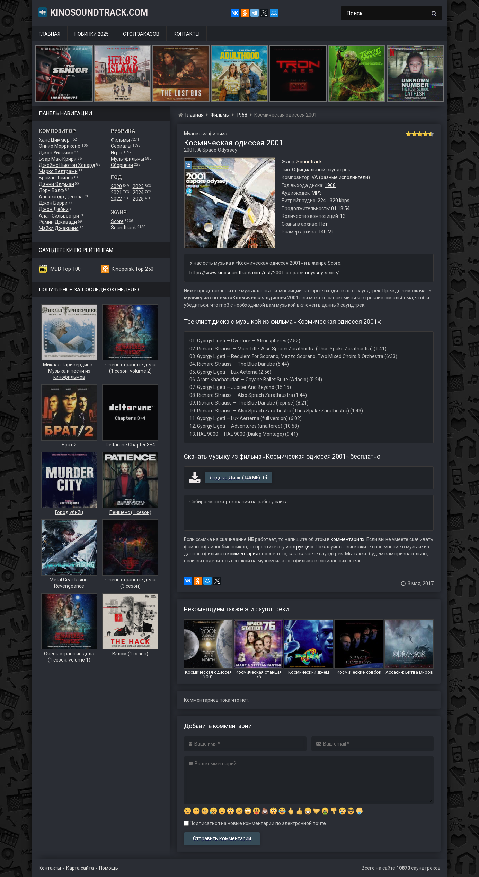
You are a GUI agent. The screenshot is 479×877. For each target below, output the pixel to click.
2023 (138, 186)
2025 (138, 199)
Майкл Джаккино (59, 228)
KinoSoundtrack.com (92, 12)
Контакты (186, 34)
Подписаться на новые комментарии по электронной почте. (255, 823)
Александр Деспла (61, 196)
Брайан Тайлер (56, 177)
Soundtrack (123, 227)
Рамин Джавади (58, 222)
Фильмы (120, 140)
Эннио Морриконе (59, 146)
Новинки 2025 (91, 34)
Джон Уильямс (56, 152)
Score (117, 221)
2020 (116, 186)
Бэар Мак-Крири (58, 159)
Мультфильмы (127, 159)
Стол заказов (141, 34)
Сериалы (121, 146)
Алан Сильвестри (59, 216)
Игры (116, 152)
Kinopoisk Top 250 (132, 269)
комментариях (347, 539)
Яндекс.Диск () (239, 478)
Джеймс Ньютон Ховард (67, 165)
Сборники (122, 165)
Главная (49, 34)
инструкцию (299, 547)
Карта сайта (80, 868)
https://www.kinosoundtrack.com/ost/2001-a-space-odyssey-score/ (264, 272)
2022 (116, 199)
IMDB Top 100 (65, 269)
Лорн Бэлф (51, 190)
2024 (138, 192)
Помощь (108, 868)
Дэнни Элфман (56, 184)
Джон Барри (53, 203)
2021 (116, 192)
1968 (330, 185)
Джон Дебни (54, 209)
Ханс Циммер (54, 140)
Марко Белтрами (58, 171)
